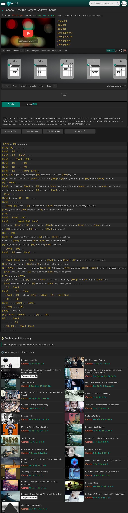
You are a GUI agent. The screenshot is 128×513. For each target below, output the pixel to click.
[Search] (117, 3)
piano (15, 86)
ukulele (23, 86)
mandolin (32, 86)
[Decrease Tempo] (3, 50)
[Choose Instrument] (55, 86)
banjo (40, 86)
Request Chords (29, 376)
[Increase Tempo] (22, 50)
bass (49, 86)
